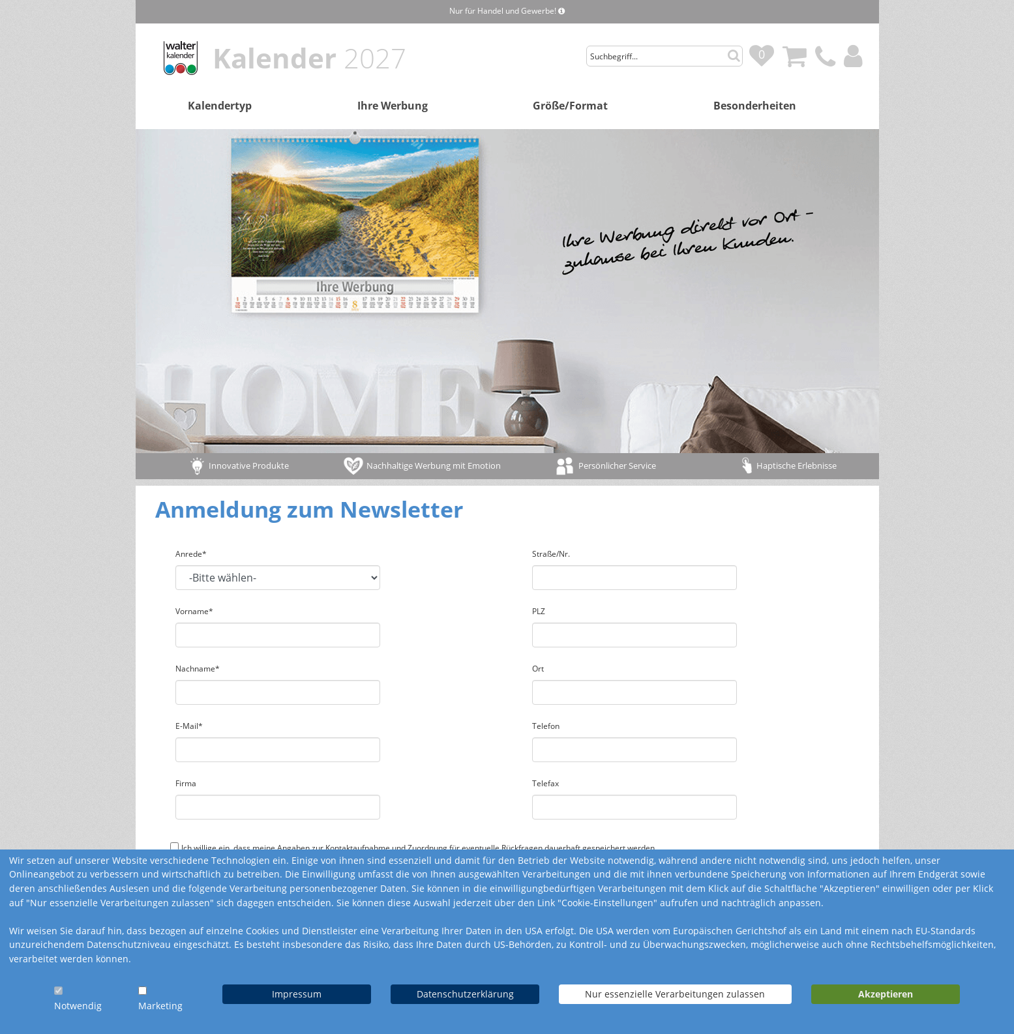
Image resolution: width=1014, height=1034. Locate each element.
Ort (538, 668)
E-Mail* (189, 725)
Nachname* (197, 668)
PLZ (538, 611)
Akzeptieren (885, 994)
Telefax (545, 783)
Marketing (160, 1005)
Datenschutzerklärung (465, 994)
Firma (185, 783)
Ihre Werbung (392, 105)
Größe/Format (570, 105)
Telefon (545, 725)
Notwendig (78, 1005)
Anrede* (191, 553)
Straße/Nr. (551, 553)
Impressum (296, 994)
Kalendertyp (220, 105)
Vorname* (194, 611)
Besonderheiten (754, 105)
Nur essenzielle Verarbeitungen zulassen (675, 994)
